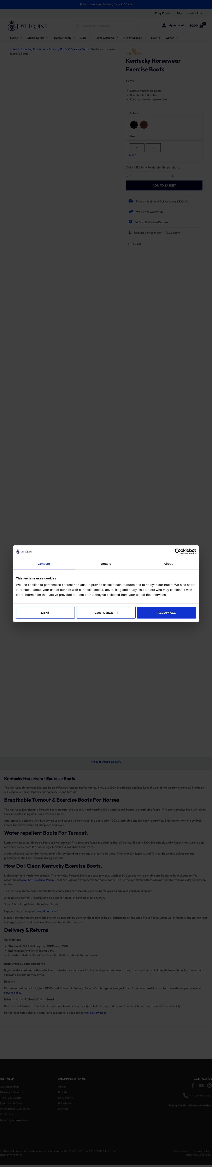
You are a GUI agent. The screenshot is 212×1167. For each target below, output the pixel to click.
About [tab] (168, 563)
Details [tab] (106, 563)
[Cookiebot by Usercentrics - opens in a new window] (178, 551)
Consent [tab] (44, 563)
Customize (106, 612)
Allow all (167, 612)
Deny (45, 612)
